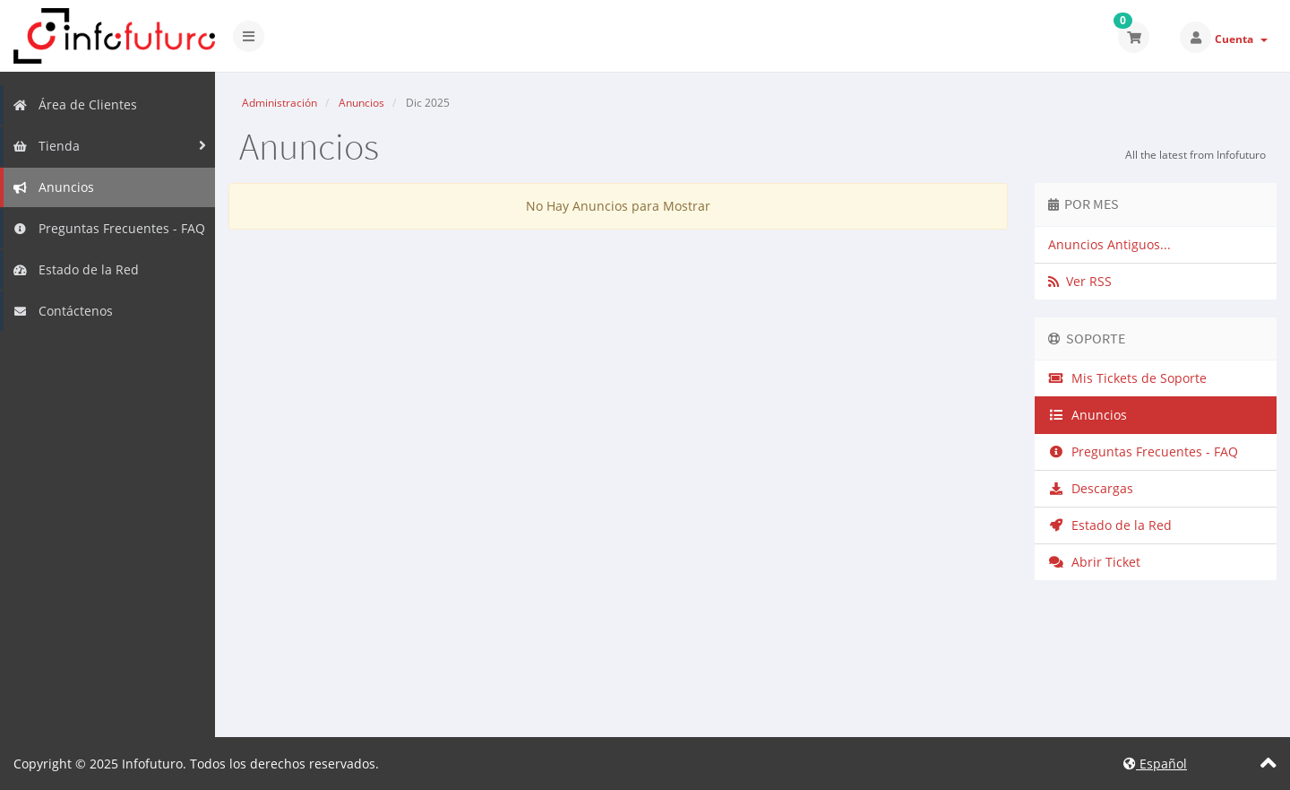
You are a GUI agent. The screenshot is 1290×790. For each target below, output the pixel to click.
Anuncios (53, 186)
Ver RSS (1080, 281)
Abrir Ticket (1094, 561)
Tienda (46, 145)
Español (1155, 763)
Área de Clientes (75, 104)
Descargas (1090, 488)
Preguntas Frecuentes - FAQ (109, 228)
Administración (279, 102)
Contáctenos (63, 310)
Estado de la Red (76, 269)
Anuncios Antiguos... (1109, 244)
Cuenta (1241, 39)
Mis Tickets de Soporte (1127, 377)
